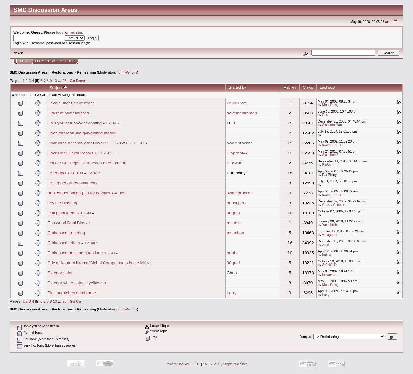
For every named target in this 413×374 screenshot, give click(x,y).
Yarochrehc (330, 225)
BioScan (234, 163)
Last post (327, 87)
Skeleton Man (332, 125)
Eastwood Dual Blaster (69, 223)
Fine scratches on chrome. (72, 292)
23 (64, 80)
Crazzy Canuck (333, 205)
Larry (232, 292)
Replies (290, 87)
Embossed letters (64, 243)
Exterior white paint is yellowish (77, 282)
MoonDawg (330, 105)
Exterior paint (60, 273)
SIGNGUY (329, 265)
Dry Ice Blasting (62, 203)
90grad (233, 213)
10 (55, 80)
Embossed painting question (74, 253)
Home (24, 61)
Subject (58, 87)
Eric (325, 115)
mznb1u (234, 223)
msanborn (236, 233)
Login (51, 61)
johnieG (124, 72)
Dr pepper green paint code (73, 183)
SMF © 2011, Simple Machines (225, 364)
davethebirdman (242, 113)
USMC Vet (237, 103)
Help (39, 61)
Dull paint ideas (62, 213)
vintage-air (329, 235)
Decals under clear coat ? (71, 103)
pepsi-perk (237, 203)
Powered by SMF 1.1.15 (183, 364)
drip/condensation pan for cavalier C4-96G (87, 193)
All (114, 123)
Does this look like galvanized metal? (82, 133)
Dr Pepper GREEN (65, 173)
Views (308, 87)
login (60, 32)
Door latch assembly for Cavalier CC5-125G (89, 143)
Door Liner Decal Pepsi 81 (72, 153)
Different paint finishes (68, 113)
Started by (237, 87)
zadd (325, 245)
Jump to (305, 337)
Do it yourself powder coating (75, 123)
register (76, 32)
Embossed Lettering (66, 233)
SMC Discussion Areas (29, 72)
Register (67, 61)
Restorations (62, 72)
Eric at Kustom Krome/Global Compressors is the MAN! (99, 263)
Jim (134, 72)
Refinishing (86, 72)
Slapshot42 (237, 153)
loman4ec (329, 275)
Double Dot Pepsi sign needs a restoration (87, 163)
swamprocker (239, 143)
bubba (232, 253)
